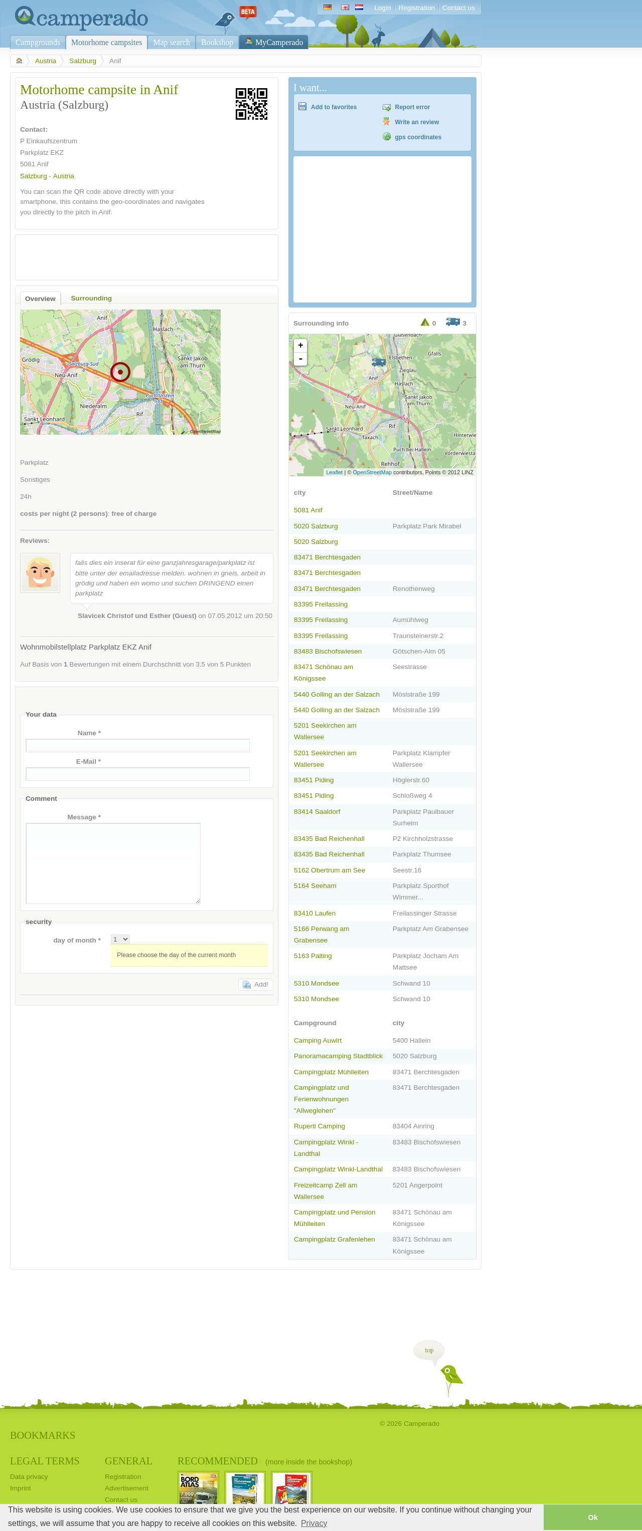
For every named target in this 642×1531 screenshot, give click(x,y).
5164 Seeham (315, 885)
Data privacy (29, 1476)
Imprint (20, 1488)
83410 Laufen (315, 913)
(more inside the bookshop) (308, 1462)
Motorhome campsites (106, 42)
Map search (171, 42)
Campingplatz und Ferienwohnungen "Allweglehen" (321, 1099)
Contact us (458, 8)
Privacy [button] (314, 1523)
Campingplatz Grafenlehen (334, 1239)
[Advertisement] (138, 255)
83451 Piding (314, 780)
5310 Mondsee (316, 983)
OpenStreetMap (372, 472)
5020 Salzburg (316, 526)
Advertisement (126, 1488)
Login (382, 8)
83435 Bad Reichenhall (329, 838)
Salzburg (82, 61)
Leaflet (334, 472)
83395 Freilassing (321, 604)
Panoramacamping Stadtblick (338, 1056)
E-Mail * (88, 761)
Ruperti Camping (319, 1126)
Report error (412, 107)
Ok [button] (592, 1517)
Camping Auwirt (318, 1040)
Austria (45, 61)
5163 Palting (313, 956)
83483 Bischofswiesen (328, 651)
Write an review (417, 122)
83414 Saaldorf (317, 811)
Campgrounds (38, 42)
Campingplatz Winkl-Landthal (338, 1169)
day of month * (77, 940)
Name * (89, 733)
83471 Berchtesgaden (327, 557)
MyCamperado (279, 42)
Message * (84, 817)
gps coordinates (418, 137)
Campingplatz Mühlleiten (331, 1072)
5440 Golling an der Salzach (337, 694)
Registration (416, 8)
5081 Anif (308, 510)
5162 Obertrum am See (329, 870)
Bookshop (217, 42)
